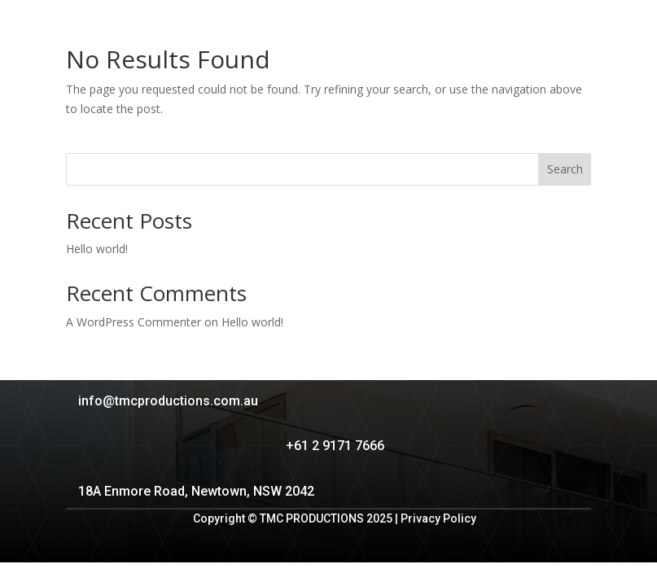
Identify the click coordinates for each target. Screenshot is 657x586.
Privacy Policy (438, 518)
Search (565, 169)
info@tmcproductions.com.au (168, 401)
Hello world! (97, 248)
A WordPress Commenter (133, 322)
